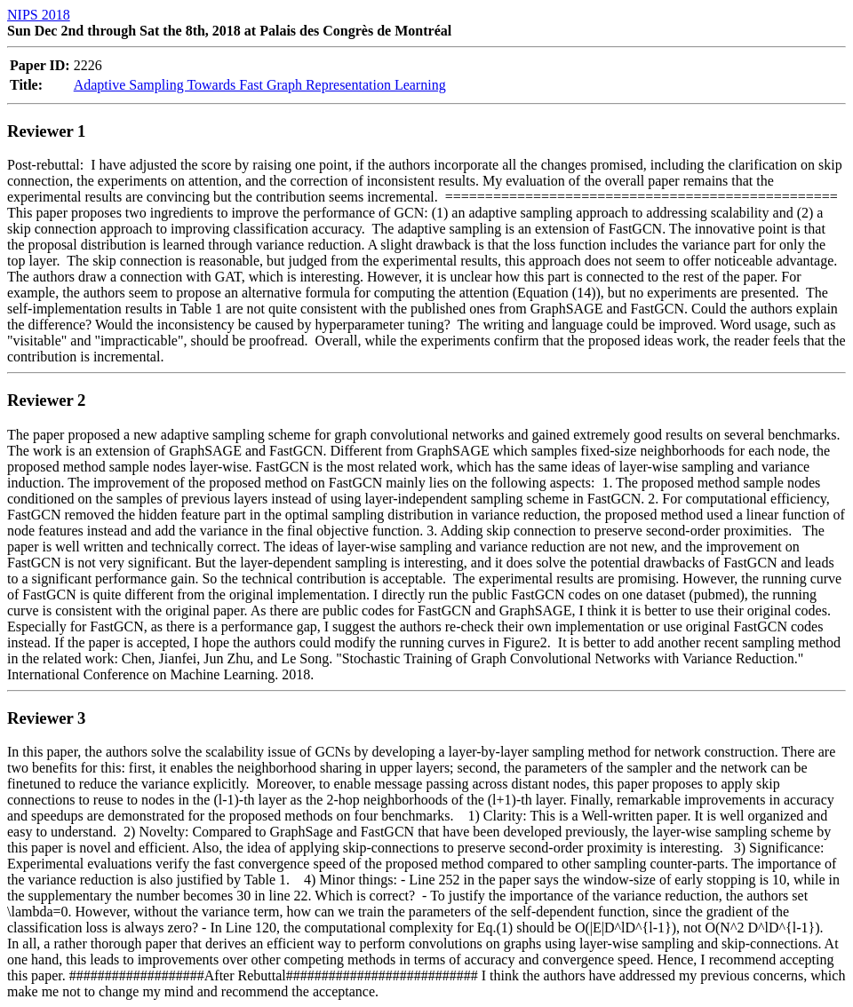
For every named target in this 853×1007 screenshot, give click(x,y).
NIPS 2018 (38, 14)
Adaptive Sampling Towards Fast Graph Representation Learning (260, 84)
